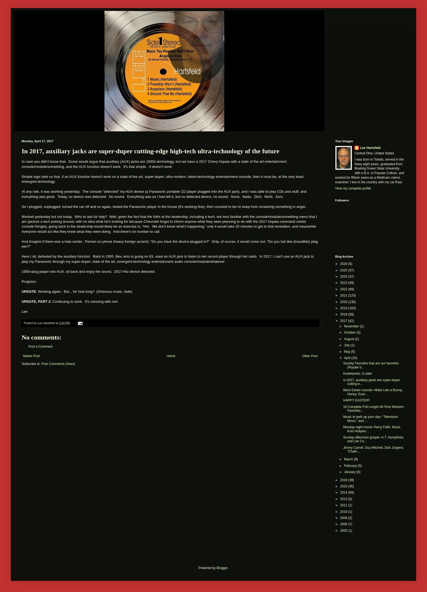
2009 (344, 518)
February (351, 466)
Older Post (310, 356)
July (347, 345)
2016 (344, 480)
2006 (344, 524)
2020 (344, 302)
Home (171, 356)
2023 (344, 283)
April (347, 358)
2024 (344, 276)
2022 (344, 289)
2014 (344, 492)
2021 (344, 295)
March (349, 459)
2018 (344, 314)
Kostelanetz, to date (357, 373)
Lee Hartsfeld (370, 148)
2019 (344, 308)
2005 (344, 531)
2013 (344, 499)
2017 (344, 321)
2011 (344, 505)
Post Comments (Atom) (58, 364)
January (350, 472)
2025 (344, 270)
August (349, 339)
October (350, 332)
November (352, 326)
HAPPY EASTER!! (356, 400)
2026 (344, 264)
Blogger (222, 568)
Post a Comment (40, 346)
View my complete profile (353, 188)
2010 (344, 512)
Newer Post (31, 356)
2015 (344, 486)
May (347, 352)
